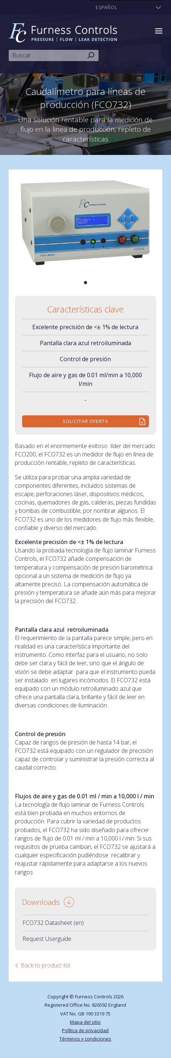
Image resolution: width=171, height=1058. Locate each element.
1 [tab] (85, 283)
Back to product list (45, 965)
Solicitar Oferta (85, 421)
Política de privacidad (85, 1030)
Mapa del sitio (85, 1022)
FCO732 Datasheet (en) (53, 923)
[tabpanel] (86, 223)
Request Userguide (46, 939)
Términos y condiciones (85, 1038)
